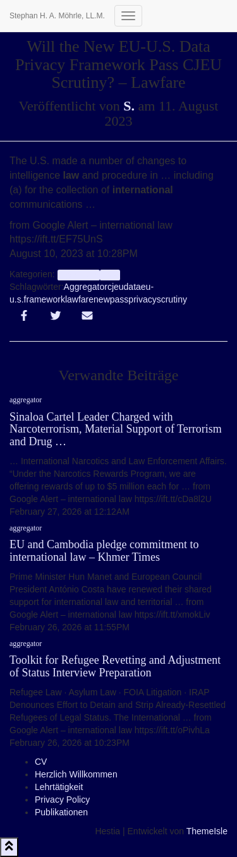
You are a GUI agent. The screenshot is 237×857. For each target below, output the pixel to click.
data (132, 287)
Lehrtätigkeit (59, 787)
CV (41, 762)
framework (44, 299)
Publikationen (61, 812)
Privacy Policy (62, 799)
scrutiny (172, 299)
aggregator (78, 275)
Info (110, 275)
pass (119, 299)
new (102, 299)
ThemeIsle (207, 831)
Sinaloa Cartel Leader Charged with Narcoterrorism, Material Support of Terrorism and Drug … (115, 429)
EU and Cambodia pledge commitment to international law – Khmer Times (103, 550)
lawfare (79, 299)
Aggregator (85, 287)
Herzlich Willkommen (76, 774)
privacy (142, 299)
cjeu (115, 287)
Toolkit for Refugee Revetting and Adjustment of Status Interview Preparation (115, 666)
